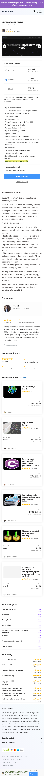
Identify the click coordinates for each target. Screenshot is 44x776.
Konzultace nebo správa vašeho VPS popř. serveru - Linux (31, 498)
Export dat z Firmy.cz (27, 424)
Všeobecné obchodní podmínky (12, 759)
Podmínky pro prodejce (10, 762)
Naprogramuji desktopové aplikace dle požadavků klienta (30, 462)
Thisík (8, 29)
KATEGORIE (39, 11)
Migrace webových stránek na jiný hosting (30, 533)
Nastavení (33, 770)
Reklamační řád (7, 765)
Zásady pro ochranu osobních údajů (15, 756)
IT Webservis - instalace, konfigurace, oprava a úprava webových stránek (31, 571)
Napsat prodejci (22, 182)
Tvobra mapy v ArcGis (29, 388)
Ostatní (23, 377)
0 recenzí (17, 31)
